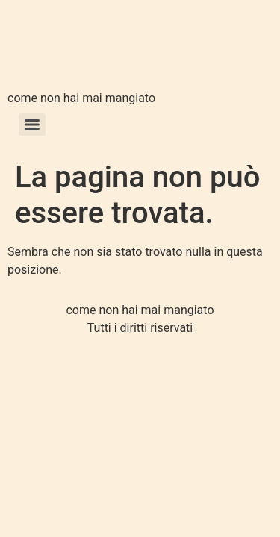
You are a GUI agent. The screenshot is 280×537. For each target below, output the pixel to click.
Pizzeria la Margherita (80, 47)
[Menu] (32, 124)
